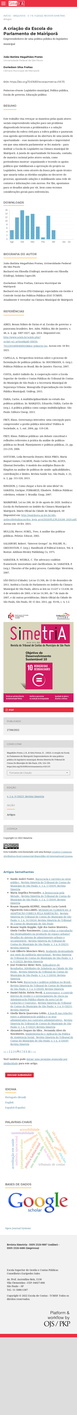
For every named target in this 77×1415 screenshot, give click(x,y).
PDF (11, 709)
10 (29, 1051)
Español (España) (15, 1107)
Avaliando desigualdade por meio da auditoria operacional (42, 952)
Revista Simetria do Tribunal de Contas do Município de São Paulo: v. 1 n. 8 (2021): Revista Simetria (39, 944)
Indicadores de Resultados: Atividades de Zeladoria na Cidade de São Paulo (41, 968)
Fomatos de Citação (20, 772)
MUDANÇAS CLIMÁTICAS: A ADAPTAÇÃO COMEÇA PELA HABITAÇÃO (40, 911)
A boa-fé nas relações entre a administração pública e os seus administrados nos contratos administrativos (41, 1017)
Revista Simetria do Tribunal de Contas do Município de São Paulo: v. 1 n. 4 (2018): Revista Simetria (41, 1041)
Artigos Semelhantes (18, 872)
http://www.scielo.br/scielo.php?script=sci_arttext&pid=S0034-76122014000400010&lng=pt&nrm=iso (25, 341)
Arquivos (19, 15)
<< (4, 1051)
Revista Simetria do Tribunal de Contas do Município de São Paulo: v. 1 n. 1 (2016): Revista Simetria (39, 975)
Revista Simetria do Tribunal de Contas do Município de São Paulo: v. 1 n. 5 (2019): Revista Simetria (40, 886)
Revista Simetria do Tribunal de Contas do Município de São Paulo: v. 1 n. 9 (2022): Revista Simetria (41, 958)
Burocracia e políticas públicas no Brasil (47, 982)
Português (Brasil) (15, 1097)
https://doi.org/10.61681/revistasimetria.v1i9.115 (37, 81)
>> (34, 1051)
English (9, 1102)
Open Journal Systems (18, 1228)
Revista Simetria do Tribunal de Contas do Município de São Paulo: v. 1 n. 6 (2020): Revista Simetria (41, 987)
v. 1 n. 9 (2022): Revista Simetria (46, 15)
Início (7, 15)
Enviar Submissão (19, 1075)
